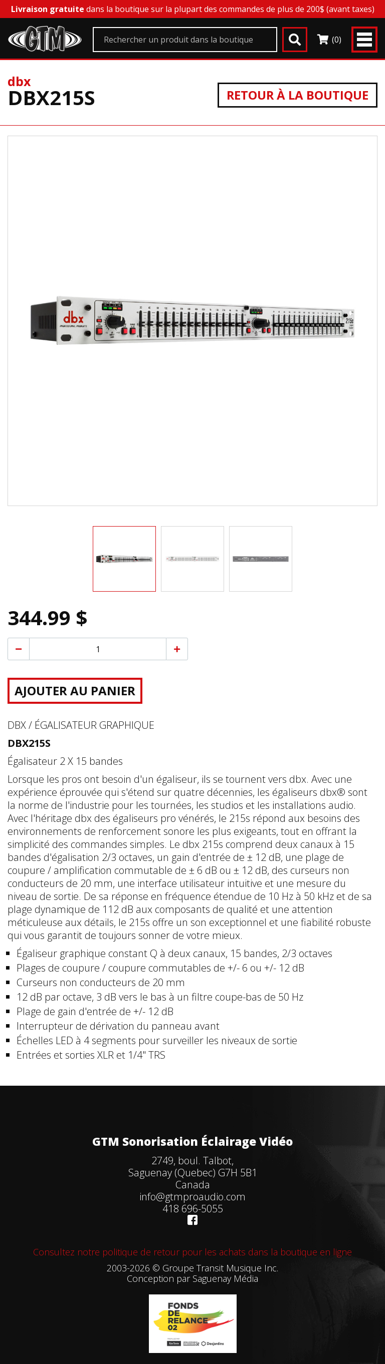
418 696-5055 (192, 1208)
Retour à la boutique (297, 95)
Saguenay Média (225, 1278)
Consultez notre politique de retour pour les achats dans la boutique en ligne (192, 1252)
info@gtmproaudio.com (192, 1196)
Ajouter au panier (75, 690)
